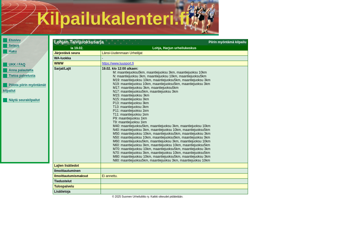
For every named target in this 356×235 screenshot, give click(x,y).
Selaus (14, 46)
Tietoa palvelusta (22, 76)
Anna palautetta (21, 70)
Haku (13, 51)
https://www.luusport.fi (118, 63)
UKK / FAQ (17, 64)
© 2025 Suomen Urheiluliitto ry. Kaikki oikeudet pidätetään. (147, 196)
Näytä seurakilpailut (24, 100)
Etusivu (15, 40)
